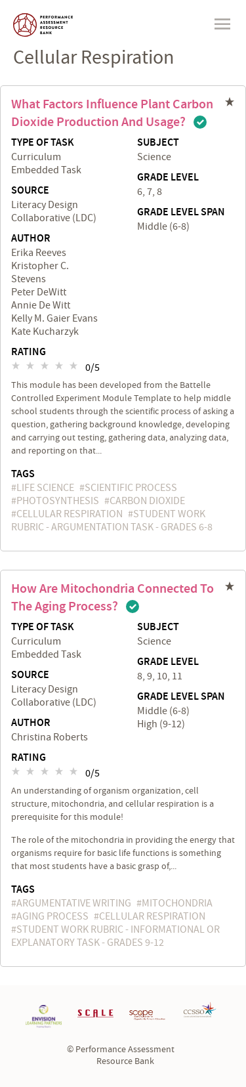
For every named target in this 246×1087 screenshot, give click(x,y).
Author (31, 238)
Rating (28, 352)
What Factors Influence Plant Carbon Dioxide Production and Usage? (112, 113)
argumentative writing (73, 903)
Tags (23, 474)
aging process (52, 916)
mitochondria (177, 903)
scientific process (131, 487)
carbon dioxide (147, 500)
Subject (158, 143)
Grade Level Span (181, 212)
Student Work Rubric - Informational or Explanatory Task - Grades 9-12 (115, 936)
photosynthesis (57, 500)
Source (30, 191)
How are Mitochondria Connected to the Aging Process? (112, 597)
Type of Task (42, 143)
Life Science (45, 487)
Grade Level (168, 177)
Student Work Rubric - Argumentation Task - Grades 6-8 (112, 520)
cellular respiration (69, 514)
